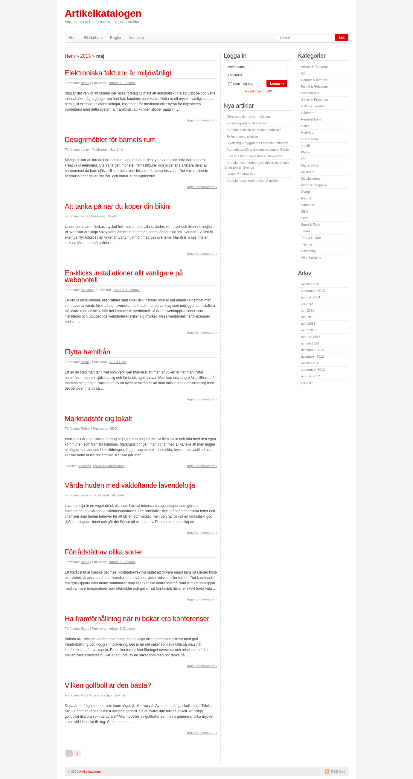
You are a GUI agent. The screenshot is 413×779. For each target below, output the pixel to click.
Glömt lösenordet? (258, 91)
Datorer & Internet (127, 290)
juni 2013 (308, 310)
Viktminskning (311, 257)
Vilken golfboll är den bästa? (108, 685)
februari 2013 (311, 337)
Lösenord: (235, 75)
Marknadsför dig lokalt (98, 419)
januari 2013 (310, 343)
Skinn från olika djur (241, 174)
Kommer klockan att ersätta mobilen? (254, 130)
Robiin (85, 428)
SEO (113, 428)
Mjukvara (308, 172)
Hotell (305, 126)
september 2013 (313, 290)
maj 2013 (308, 317)
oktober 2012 (310, 363)
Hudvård (118, 495)
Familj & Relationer (315, 86)
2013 (85, 56)
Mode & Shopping (314, 185)
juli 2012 (307, 383)
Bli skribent (93, 37)
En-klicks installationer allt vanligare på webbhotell (124, 276)
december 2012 (312, 350)
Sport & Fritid (115, 695)
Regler (115, 37)
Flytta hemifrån (87, 352)
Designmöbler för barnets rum (110, 140)
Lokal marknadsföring (108, 466)
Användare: (236, 66)
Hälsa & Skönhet (313, 106)
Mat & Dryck (310, 165)
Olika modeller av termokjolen (248, 116)
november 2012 (312, 356)
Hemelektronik (311, 119)
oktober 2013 (310, 284)
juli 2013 (307, 304)
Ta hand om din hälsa (242, 136)
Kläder (113, 216)
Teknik (305, 231)
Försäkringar (310, 93)
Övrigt (305, 191)
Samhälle (308, 205)
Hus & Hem (117, 149)
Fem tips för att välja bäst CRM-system (255, 156)
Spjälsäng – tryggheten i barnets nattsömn (257, 143)
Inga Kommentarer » (202, 120)
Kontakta (136, 37)
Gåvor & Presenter (314, 99)
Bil (303, 73)
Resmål (306, 198)
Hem (72, 37)
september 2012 (313, 369)
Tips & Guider (311, 238)
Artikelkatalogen (103, 16)
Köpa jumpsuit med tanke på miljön (252, 180)
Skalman (87, 290)
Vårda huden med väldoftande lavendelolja (130, 485)
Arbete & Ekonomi (122, 83)
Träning (306, 244)
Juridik (306, 145)
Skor (304, 218)
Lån (304, 159)
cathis (85, 362)
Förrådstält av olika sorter (103, 552)
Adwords (84, 466)
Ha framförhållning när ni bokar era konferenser (137, 619)
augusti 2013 (310, 297)
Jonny (85, 149)
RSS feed (338, 771)
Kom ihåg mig (240, 84)
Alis (83, 695)
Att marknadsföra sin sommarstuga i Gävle (258, 149)
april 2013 (308, 323)
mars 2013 (309, 330)
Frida (84, 216)
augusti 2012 (310, 376)
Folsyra (86, 495)
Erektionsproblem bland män (248, 123)
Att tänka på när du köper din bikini (118, 206)
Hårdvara (308, 113)
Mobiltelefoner (311, 178)
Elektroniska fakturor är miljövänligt (118, 73)
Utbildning (308, 251)
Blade (85, 83)
